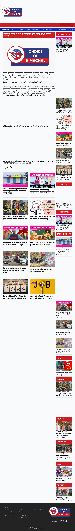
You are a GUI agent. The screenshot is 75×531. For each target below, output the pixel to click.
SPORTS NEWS (23, 517)
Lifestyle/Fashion (23, 515)
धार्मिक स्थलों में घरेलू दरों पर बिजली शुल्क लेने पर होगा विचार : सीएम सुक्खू (25, 126)
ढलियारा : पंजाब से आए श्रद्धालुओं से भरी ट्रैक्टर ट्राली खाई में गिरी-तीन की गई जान (64, 110)
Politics (60, 419)
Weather (60, 485)
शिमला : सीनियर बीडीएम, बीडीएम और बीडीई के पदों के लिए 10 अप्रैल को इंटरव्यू (64, 177)
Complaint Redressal (10, 513)
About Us (7, 507)
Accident (61, 379)
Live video (64, 184)
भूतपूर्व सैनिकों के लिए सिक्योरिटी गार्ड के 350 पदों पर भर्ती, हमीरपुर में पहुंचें (64, 314)
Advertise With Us (9, 511)
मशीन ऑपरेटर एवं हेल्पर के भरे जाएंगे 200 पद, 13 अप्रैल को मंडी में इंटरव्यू (63, 127)
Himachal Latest (4, 25)
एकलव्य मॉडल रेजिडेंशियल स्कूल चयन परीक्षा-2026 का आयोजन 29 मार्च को (63, 478)
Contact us (7, 509)
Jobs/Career (57, 25)
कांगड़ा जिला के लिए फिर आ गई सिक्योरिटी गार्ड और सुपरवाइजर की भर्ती (63, 49)
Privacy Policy (37, 507)
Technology (52, 25)
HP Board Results (12, 25)
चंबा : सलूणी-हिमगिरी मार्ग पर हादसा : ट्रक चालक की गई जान (63, 350)
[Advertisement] (48, 11)
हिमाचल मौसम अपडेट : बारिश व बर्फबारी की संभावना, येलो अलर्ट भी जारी (64, 499)
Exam (59, 464)
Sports (33, 25)
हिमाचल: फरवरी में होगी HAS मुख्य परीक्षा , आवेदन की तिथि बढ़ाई (22, 82)
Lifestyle (43, 25)
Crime (59, 358)
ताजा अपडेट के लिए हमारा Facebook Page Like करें (28, 162)
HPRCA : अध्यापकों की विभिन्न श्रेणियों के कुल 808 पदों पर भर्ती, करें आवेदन (63, 144)
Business (47, 25)
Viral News (26, 25)
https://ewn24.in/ (42, 161)
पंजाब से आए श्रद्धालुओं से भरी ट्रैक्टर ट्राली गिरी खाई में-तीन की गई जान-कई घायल (64, 205)
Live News (21, 507)
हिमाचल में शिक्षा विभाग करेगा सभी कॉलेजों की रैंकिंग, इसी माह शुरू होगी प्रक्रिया (63, 457)
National (18, 25)
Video (22, 25)
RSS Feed (7, 515)
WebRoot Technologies (41, 528)
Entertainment (38, 25)
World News (22, 509)
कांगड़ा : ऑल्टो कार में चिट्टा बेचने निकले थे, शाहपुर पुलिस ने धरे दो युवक (64, 373)
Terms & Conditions (38, 509)
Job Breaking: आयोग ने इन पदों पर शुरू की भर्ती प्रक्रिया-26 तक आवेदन (24, 95)
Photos (30, 25)
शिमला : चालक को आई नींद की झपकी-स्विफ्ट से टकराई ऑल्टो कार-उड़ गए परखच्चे (63, 160)
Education (61, 442)
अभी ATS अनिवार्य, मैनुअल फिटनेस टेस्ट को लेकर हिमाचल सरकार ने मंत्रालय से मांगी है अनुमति (63, 250)
